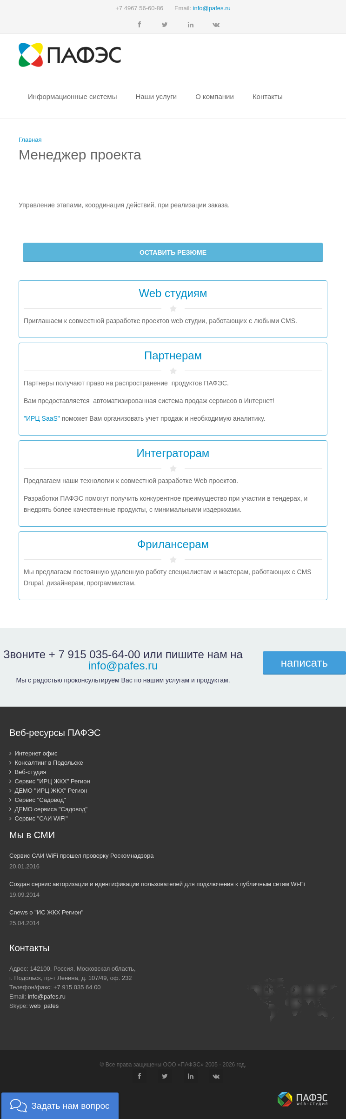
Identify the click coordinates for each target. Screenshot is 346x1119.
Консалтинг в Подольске (46, 762)
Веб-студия (28, 771)
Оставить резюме (173, 252)
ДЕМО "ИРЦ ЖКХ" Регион (48, 790)
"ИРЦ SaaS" (42, 418)
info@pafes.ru (212, 8)
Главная (30, 139)
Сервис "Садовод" (37, 799)
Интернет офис (33, 753)
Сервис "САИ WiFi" (38, 818)
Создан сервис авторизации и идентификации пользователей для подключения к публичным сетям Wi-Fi (157, 884)
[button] (60, 1106)
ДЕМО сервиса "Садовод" (48, 809)
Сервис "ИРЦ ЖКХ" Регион (49, 781)
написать (304, 662)
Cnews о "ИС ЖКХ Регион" (46, 912)
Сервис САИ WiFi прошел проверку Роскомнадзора (81, 855)
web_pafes (44, 1005)
